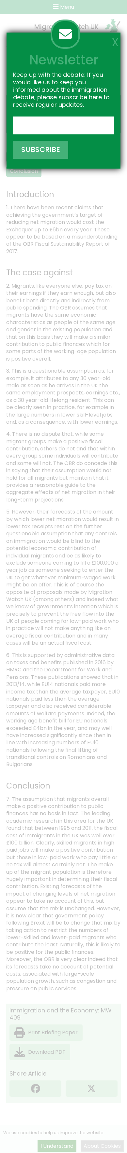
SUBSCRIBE (40, 149)
